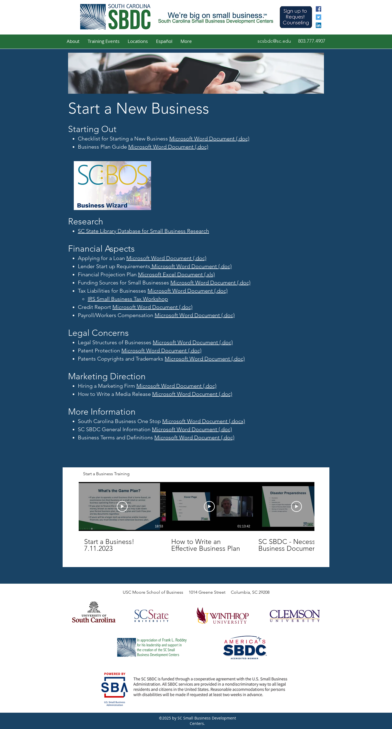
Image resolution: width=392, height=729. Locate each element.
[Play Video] (122, 506)
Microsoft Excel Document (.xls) (176, 274)
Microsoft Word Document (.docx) (203, 421)
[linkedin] (318, 25)
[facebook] (318, 9)
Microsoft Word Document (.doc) (209, 138)
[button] (73, 41)
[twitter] (318, 17)
